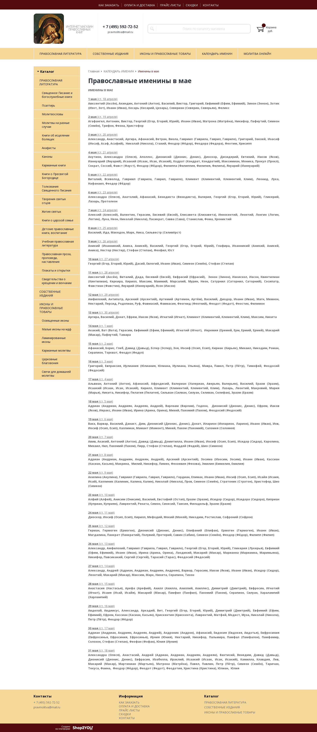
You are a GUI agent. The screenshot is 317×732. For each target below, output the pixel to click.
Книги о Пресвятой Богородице (55, 176)
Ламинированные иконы (54, 340)
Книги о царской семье (57, 220)
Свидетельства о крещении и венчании (57, 281)
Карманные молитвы (56, 350)
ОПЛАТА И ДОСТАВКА (139, 5)
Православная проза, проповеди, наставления (56, 258)
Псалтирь (48, 105)
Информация (131, 696)
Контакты (43, 696)
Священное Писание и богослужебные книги (57, 95)
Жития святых (51, 211)
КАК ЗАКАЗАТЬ (108, 5)
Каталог (211, 696)
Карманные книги (54, 165)
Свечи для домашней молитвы (56, 373)
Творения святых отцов (54, 201)
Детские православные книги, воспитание (58, 231)
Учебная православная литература (58, 243)
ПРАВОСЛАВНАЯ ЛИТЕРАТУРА (50, 82)
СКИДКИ (192, 5)
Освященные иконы (55, 320)
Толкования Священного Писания (56, 188)
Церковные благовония (50, 361)
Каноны (47, 156)
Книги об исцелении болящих (55, 137)
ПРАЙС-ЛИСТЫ (170, 5)
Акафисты (49, 148)
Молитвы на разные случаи (56, 125)
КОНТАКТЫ (211, 5)
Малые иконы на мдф (56, 329)
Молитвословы (52, 114)
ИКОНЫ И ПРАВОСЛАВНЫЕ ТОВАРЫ (51, 308)
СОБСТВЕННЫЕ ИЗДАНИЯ (50, 293)
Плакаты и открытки (56, 270)
